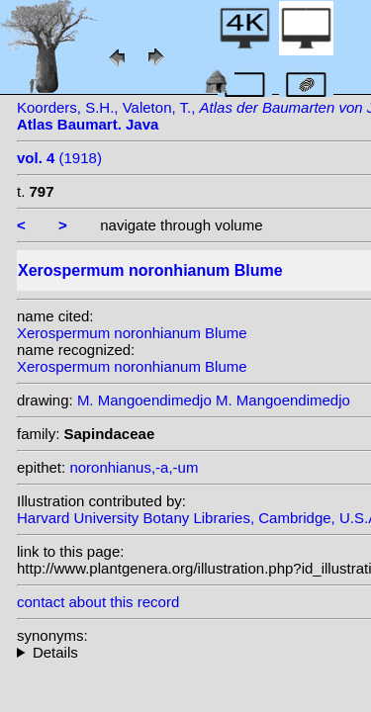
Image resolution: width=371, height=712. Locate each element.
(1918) (59, 157)
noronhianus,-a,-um (133, 467)
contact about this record (98, 601)
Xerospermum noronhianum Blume (132, 332)
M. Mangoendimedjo (144, 400)
